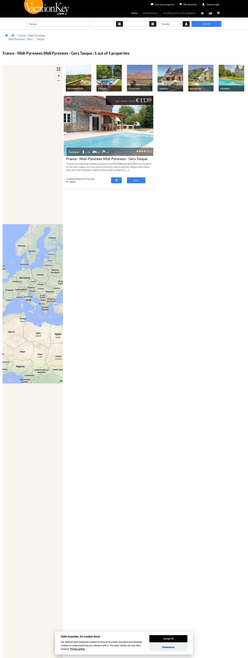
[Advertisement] (154, 41)
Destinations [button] (150, 13)
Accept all (168, 638)
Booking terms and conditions (180, 13)
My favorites (188, 4)
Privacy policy (77, 649)
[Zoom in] (58, 75)
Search (206, 23)
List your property (162, 4)
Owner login (211, 4)
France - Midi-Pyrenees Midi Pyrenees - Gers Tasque (106, 159)
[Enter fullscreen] (58, 69)
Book (136, 180)
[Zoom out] (58, 80)
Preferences (168, 647)
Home (134, 13)
